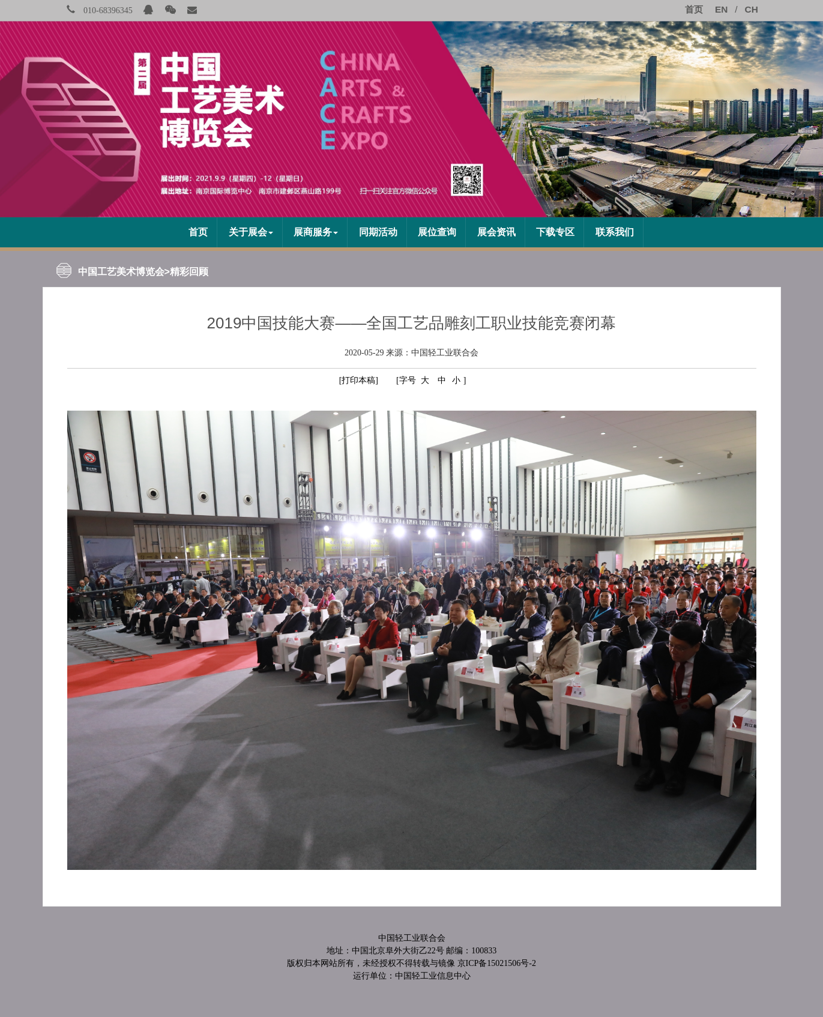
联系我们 (614, 232)
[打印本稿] (358, 380)
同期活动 (378, 232)
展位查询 (437, 232)
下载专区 (555, 232)
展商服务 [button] (316, 232)
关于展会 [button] (251, 232)
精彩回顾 (189, 272)
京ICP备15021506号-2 (496, 963)
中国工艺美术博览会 (121, 272)
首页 (198, 232)
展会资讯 (496, 232)
